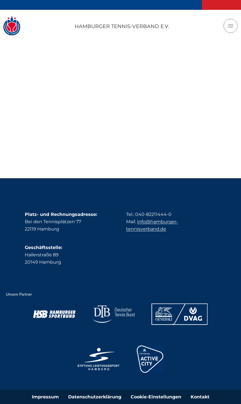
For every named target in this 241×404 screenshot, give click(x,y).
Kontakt (200, 397)
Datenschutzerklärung (94, 397)
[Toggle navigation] (231, 26)
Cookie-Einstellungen (156, 397)
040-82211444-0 (153, 214)
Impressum (45, 397)
